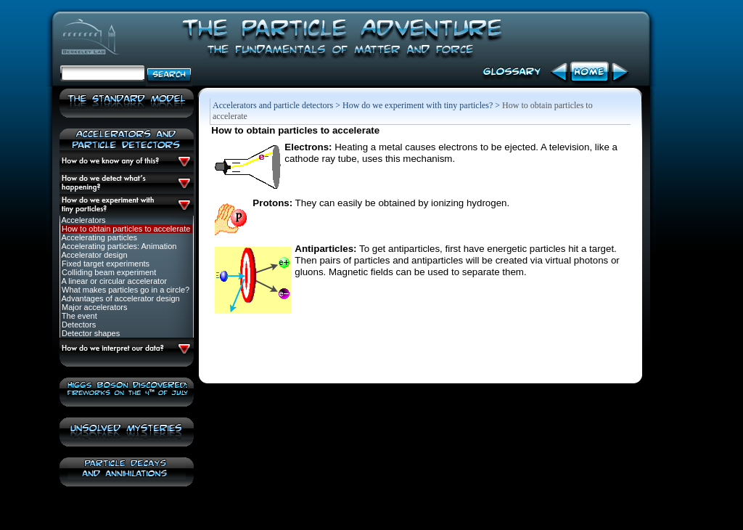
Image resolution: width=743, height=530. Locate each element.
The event (78, 315)
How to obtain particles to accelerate (124, 228)
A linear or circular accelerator (113, 281)
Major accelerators (93, 307)
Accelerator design (93, 254)
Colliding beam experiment (107, 272)
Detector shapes (89, 333)
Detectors (77, 324)
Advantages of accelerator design (119, 298)
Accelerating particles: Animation (117, 246)
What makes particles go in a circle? (124, 289)
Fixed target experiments (104, 263)
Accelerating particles (98, 237)
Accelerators (82, 220)
